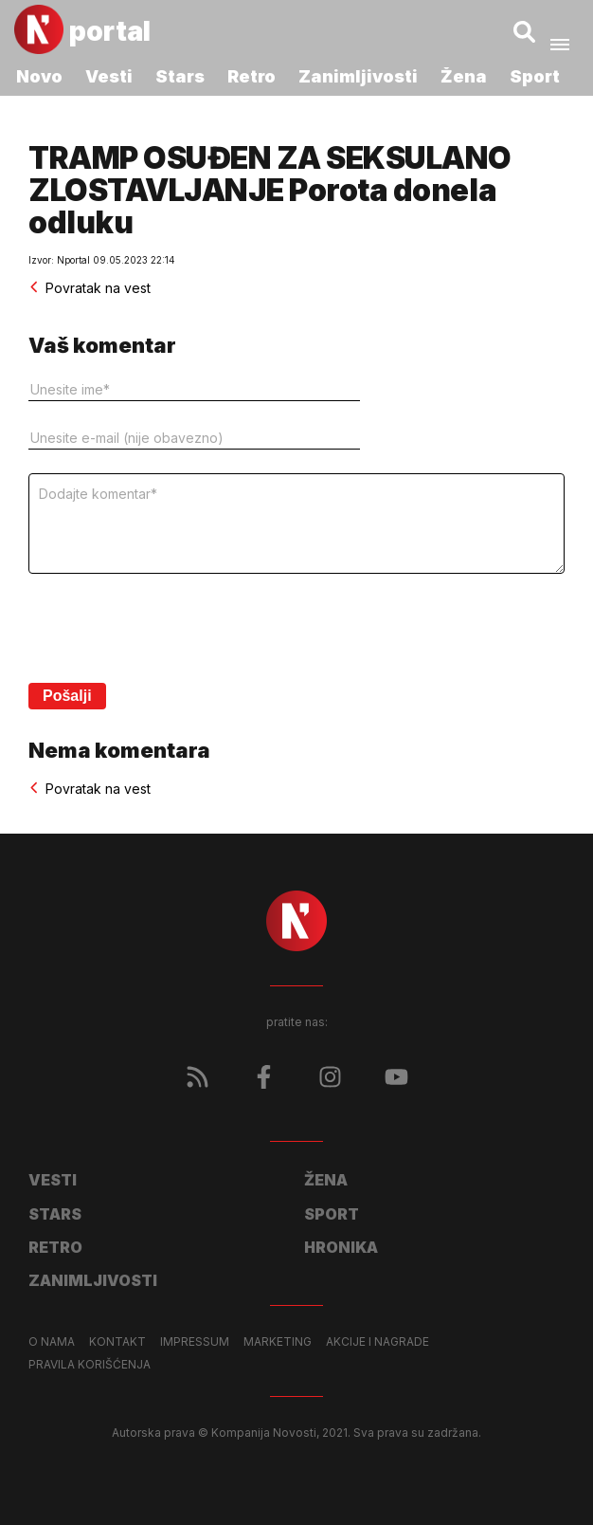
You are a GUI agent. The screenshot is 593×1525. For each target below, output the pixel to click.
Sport (535, 76)
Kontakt (117, 1342)
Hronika (341, 1247)
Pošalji (67, 696)
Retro (251, 76)
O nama (51, 1342)
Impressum (194, 1342)
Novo (39, 76)
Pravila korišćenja (89, 1364)
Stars (180, 76)
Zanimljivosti (358, 76)
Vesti (109, 76)
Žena (463, 76)
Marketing (277, 1342)
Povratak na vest (89, 288)
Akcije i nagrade (377, 1342)
